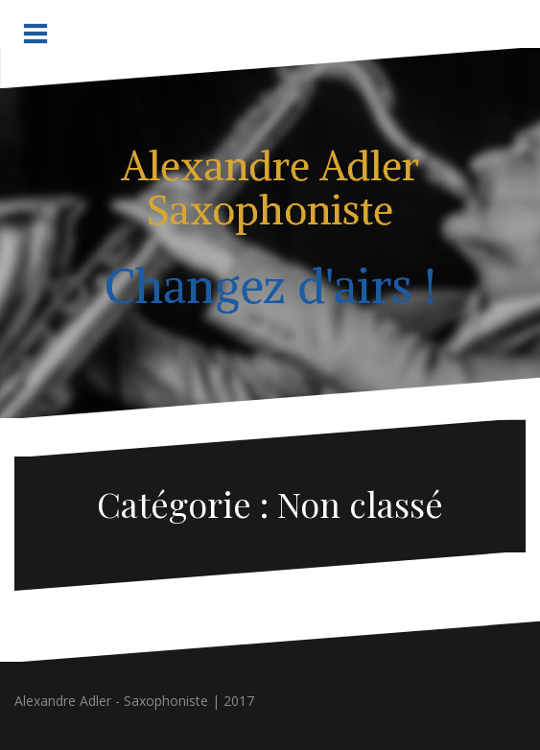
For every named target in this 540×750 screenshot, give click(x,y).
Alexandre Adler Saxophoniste (270, 188)
